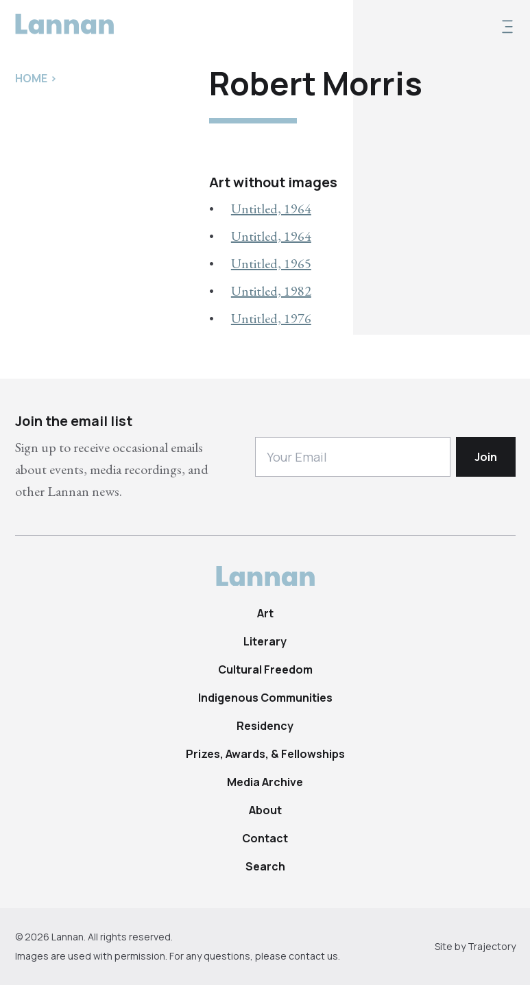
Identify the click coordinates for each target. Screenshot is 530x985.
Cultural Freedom (265, 669)
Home (31, 78)
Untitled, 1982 (271, 291)
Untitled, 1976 (271, 318)
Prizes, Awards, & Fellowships (265, 753)
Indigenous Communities (265, 697)
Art (265, 613)
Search (265, 866)
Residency (265, 725)
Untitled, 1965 (271, 263)
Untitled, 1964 (271, 208)
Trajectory (492, 946)
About (265, 810)
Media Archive (265, 782)
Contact (265, 838)
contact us (313, 955)
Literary (265, 641)
